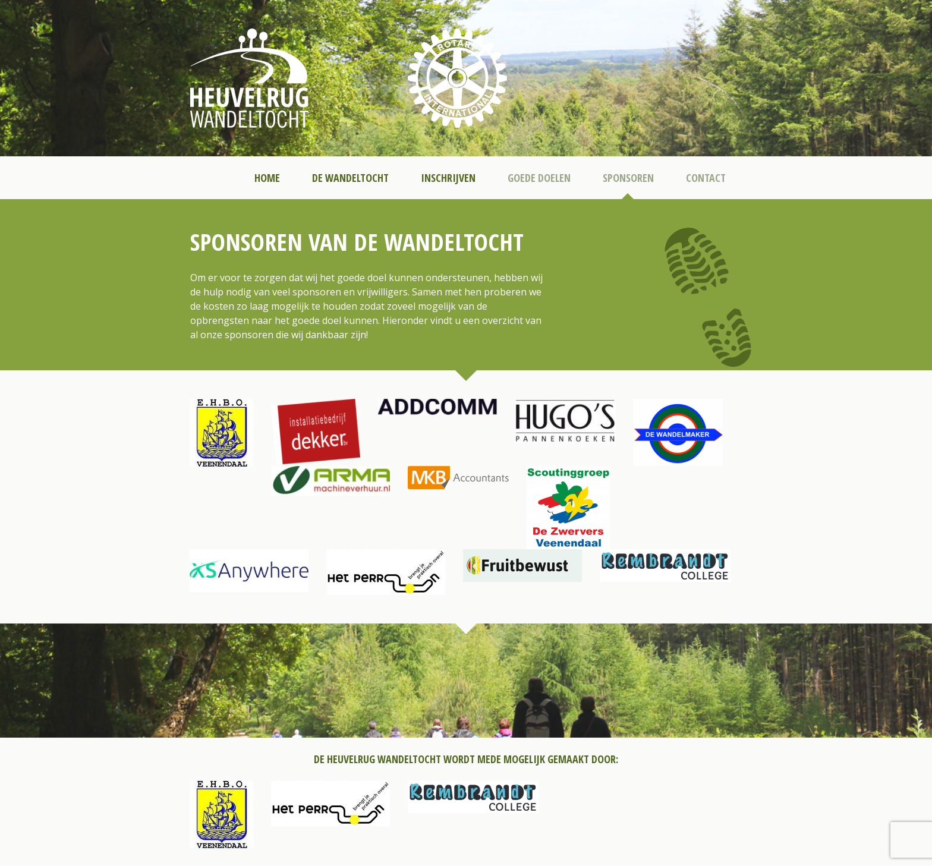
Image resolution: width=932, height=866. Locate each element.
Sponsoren (628, 178)
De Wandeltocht (350, 178)
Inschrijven (448, 178)
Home (267, 178)
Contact (706, 178)
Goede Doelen (539, 178)
